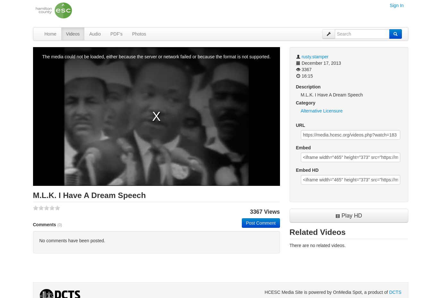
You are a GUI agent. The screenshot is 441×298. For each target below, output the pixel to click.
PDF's (116, 34)
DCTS (395, 292)
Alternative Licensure (322, 110)
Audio (95, 34)
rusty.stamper (314, 56)
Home (50, 34)
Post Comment (261, 223)
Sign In (397, 5)
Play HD (348, 215)
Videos (73, 34)
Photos (139, 34)
